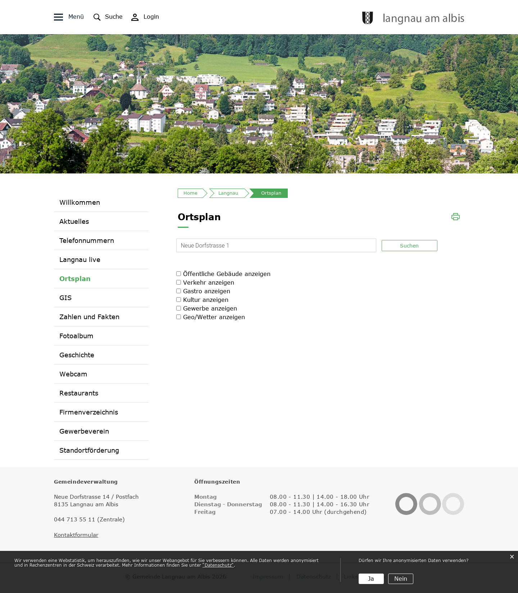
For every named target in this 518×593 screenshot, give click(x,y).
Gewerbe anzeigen (210, 308)
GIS (65, 298)
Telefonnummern (86, 240)
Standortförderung (89, 450)
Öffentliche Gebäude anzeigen (227, 274)
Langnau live (79, 259)
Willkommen (79, 202)
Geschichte (76, 355)
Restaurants (78, 393)
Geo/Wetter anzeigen (214, 317)
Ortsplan (75, 278)
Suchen (409, 246)
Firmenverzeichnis (88, 412)
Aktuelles (74, 221)
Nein (400, 578)
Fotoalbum (76, 336)
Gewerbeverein (84, 431)
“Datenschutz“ (218, 564)
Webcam (73, 374)
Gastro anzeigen (206, 291)
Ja (371, 578)
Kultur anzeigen (205, 299)
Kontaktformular (76, 535)
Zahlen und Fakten (89, 317)
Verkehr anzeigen (208, 282)
